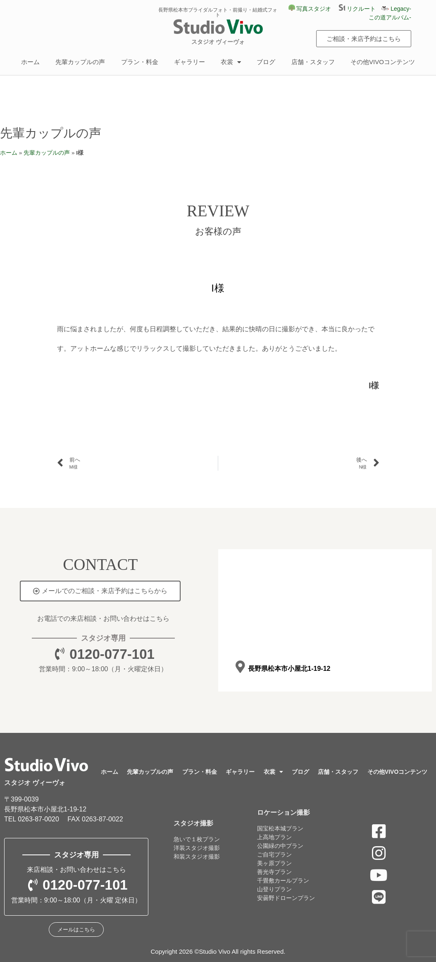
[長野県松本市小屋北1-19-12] (240, 667)
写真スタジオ (309, 8)
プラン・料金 (139, 61)
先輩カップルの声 (80, 61)
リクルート (359, 8)
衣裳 (231, 62)
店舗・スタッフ (313, 61)
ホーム (30, 61)
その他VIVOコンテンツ (382, 61)
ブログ (266, 61)
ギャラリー (189, 61)
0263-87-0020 (38, 819)
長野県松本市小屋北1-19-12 (289, 668)
